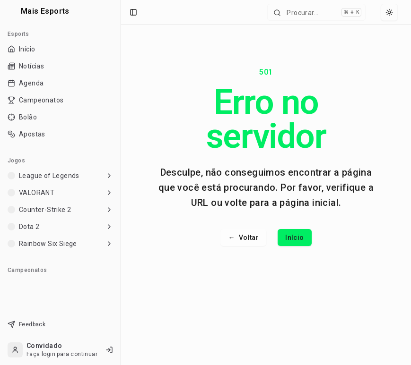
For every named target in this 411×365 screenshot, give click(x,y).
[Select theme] (389, 12)
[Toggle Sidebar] (120, 182)
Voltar (243, 237)
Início (294, 237)
